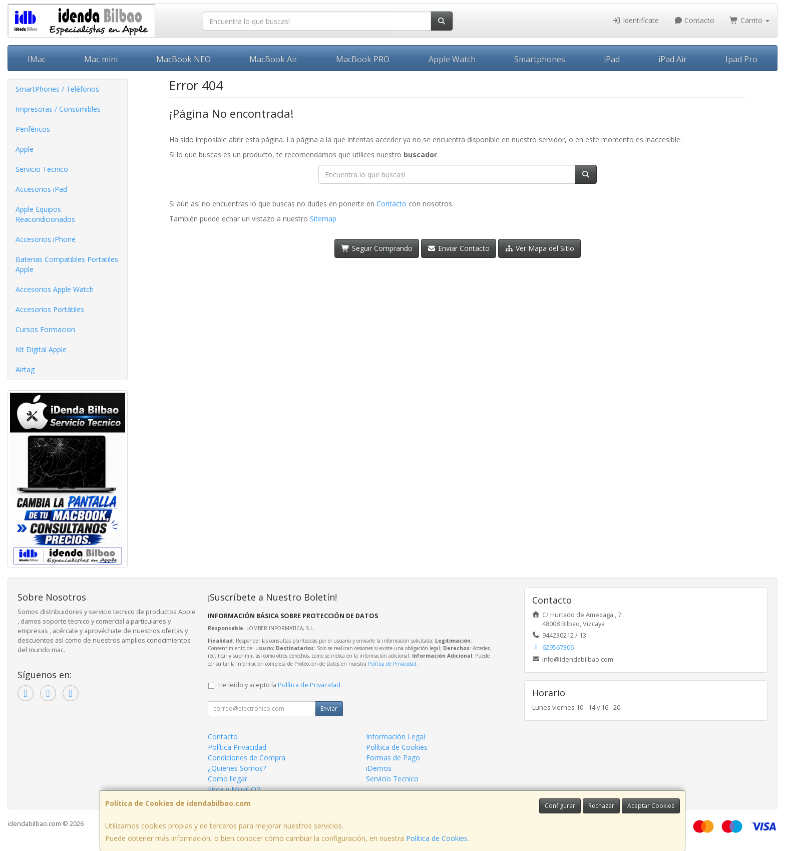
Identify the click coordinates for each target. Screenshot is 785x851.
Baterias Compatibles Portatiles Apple (67, 264)
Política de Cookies (437, 838)
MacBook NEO (183, 59)
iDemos (378, 768)
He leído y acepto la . (280, 685)
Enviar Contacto (459, 248)
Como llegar (227, 778)
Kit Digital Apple (41, 349)
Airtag (25, 369)
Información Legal (395, 736)
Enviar (328, 708)
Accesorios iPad (41, 189)
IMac (37, 59)
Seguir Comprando (377, 248)
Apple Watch (452, 59)
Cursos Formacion (45, 329)
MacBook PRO (362, 59)
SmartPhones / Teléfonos (57, 89)
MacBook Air (273, 59)
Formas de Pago (393, 757)
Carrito (749, 20)
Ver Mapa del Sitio (539, 248)
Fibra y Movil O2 (234, 789)
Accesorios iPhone (46, 239)
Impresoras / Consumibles (58, 109)
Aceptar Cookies (650, 805)
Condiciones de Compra (246, 757)
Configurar (560, 805)
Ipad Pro (741, 59)
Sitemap (323, 218)
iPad (612, 59)
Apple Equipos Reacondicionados (45, 214)
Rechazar (601, 805)
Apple (25, 149)
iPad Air (672, 59)
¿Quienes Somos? (237, 768)
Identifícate (635, 20)
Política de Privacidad (392, 663)
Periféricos (33, 129)
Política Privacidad (237, 747)
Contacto (694, 20)
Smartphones (539, 59)
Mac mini (101, 59)
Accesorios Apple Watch (55, 289)
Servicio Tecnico (42, 169)
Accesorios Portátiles (50, 309)
